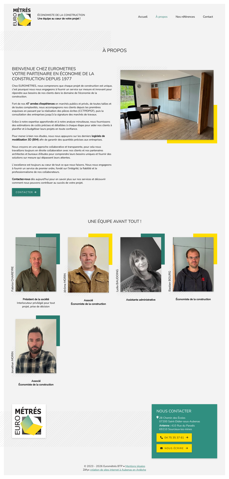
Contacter (24, 192)
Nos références (185, 17)
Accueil (143, 17)
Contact (208, 17)
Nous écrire (172, 448)
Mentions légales (135, 466)
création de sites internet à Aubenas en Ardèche (118, 470)
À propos (161, 17)
